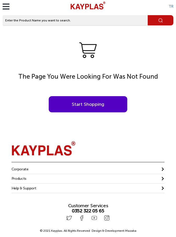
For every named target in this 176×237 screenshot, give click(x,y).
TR (171, 6)
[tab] (88, 169)
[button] (88, 169)
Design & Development (114, 231)
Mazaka (130, 231)
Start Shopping (88, 104)
